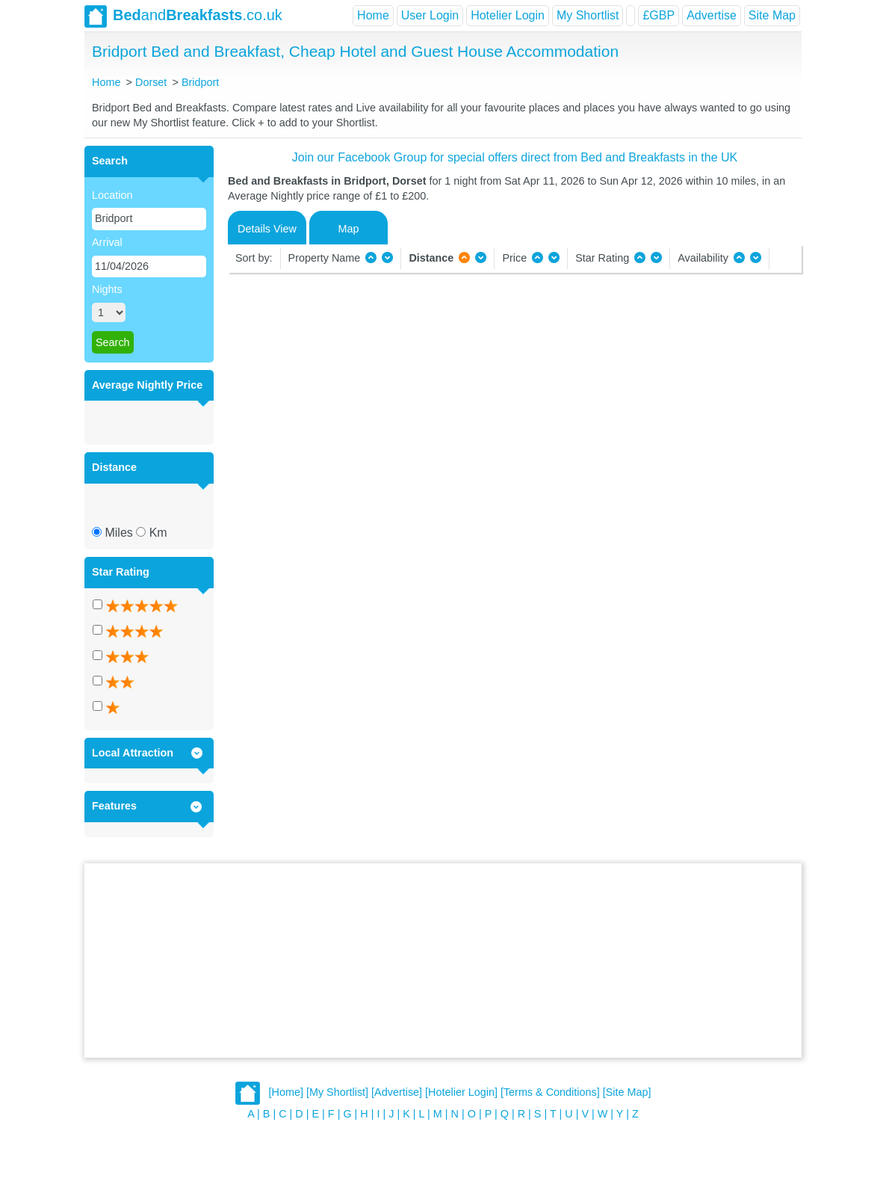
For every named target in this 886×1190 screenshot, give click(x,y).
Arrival (107, 242)
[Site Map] (627, 1093)
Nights (107, 289)
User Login (430, 15)
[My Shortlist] (337, 1093)
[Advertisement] (443, 960)
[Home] (286, 1093)
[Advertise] (396, 1093)
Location (112, 195)
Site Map (772, 15)
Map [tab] (348, 229)
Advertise (712, 15)
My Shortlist (588, 15)
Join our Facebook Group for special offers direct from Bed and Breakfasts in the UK (514, 157)
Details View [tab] (267, 229)
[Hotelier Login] (461, 1093)
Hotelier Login (508, 15)
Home (373, 15)
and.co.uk (183, 16)
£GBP (658, 15)
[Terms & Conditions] (550, 1093)
